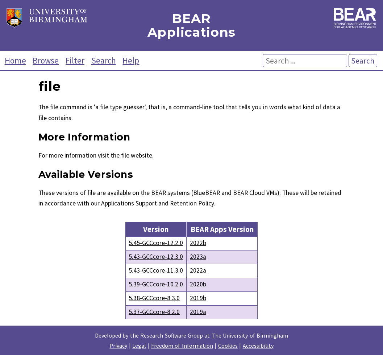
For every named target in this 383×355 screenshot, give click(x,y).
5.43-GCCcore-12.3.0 (156, 257)
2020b (198, 284)
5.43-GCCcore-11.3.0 (156, 270)
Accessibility (258, 345)
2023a (198, 257)
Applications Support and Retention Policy (157, 203)
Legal (139, 345)
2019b (198, 298)
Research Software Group (171, 335)
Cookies (228, 345)
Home (15, 60)
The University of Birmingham (250, 335)
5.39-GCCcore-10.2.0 (156, 284)
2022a (198, 270)
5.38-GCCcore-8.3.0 (154, 298)
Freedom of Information (182, 345)
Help (130, 60)
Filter (75, 60)
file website (136, 155)
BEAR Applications (191, 26)
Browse (46, 60)
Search (103, 60)
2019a (198, 312)
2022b (198, 243)
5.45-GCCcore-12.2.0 (156, 243)
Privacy (118, 345)
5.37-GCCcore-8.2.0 (154, 312)
